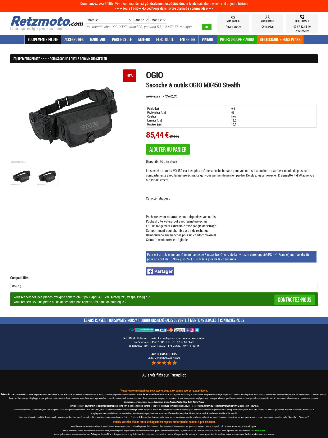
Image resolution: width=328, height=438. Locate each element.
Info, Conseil (302, 21)
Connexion (267, 26)
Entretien (187, 39)
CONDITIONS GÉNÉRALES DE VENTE (164, 320)
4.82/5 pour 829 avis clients (164, 356)
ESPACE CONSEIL (95, 320)
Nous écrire (302, 30)
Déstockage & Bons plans (280, 39)
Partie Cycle (122, 39)
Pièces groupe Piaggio (237, 39)
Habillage (98, 39)
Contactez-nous (294, 299)
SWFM (195, 346)
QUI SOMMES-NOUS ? (123, 320)
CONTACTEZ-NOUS (232, 320)
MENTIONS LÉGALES (203, 320)
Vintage (208, 39)
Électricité (165, 39)
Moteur (144, 39)
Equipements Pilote (43, 39)
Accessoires (74, 39)
